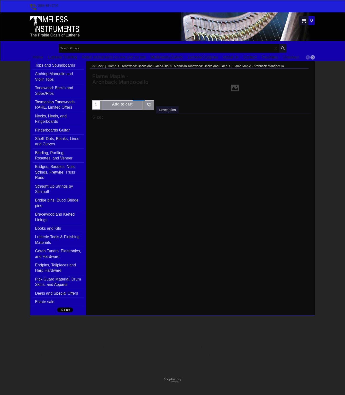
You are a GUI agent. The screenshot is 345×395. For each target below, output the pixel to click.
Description (167, 110)
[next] (312, 57)
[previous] (308, 57)
